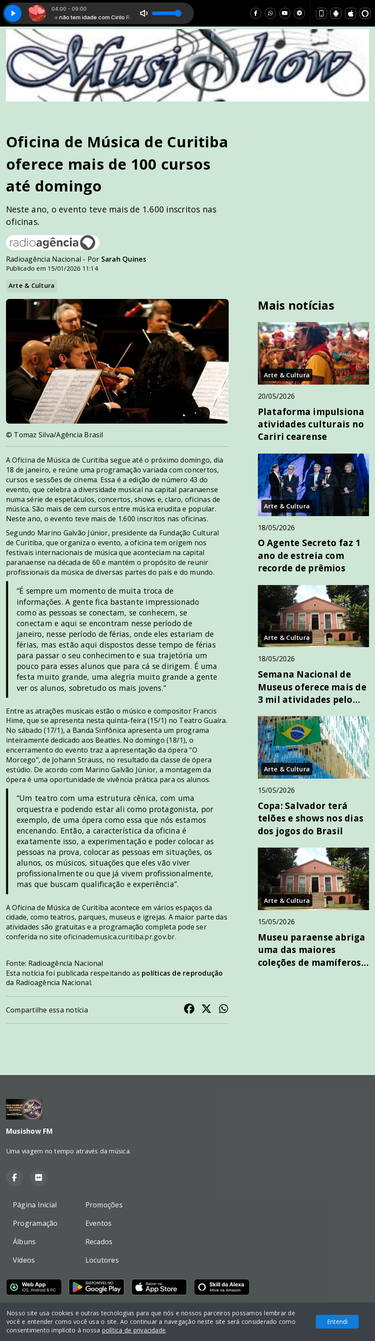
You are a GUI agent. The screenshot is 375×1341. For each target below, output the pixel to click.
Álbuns (24, 1241)
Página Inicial (35, 1205)
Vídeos (24, 1260)
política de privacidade (134, 1330)
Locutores (102, 1260)
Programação (35, 1223)
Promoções (104, 1205)
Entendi (337, 1321)
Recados (99, 1241)
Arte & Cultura (31, 285)
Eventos (98, 1223)
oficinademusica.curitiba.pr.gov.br (119, 936)
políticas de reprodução (182, 973)
